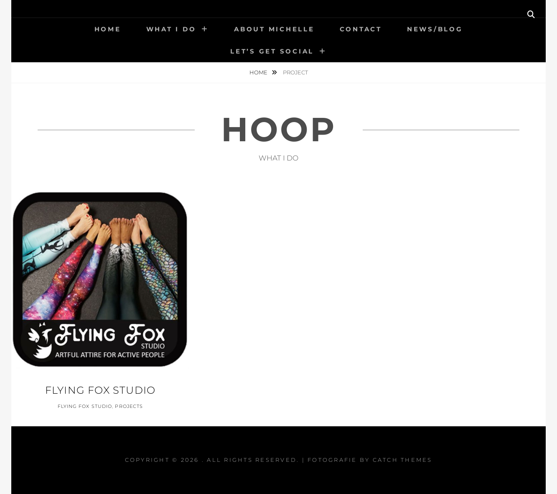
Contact (361, 29)
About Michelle (274, 29)
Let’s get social (272, 51)
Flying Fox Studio (100, 390)
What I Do (171, 29)
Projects (129, 406)
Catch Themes (402, 459)
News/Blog (435, 29)
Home (107, 29)
